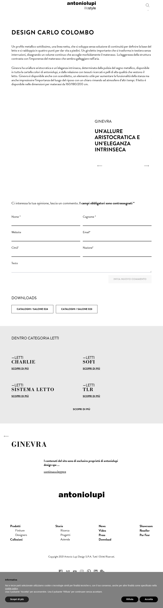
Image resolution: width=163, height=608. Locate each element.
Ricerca (65, 535)
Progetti (66, 539)
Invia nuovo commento (129, 279)
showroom (146, 530)
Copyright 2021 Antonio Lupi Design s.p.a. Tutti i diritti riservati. (81, 561)
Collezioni (16, 544)
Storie (59, 530)
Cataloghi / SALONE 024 (32, 309)
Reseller (145, 535)
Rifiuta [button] (129, 599)
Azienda (65, 544)
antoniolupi (81, 5)
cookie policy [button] (11, 588)
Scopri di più (20, 369)
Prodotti (15, 530)
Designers (21, 539)
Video (102, 535)
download (105, 544)
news (102, 530)
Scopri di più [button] (17, 599)
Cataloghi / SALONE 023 (76, 309)
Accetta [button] (149, 599)
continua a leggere (55, 471)
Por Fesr (145, 539)
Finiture (20, 535)
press (102, 539)
